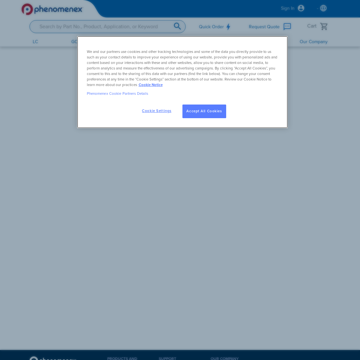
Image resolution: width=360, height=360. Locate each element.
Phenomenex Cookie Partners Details (117, 94)
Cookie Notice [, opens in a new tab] (151, 85)
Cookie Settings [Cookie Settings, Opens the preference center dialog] (156, 111)
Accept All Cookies (204, 111)
